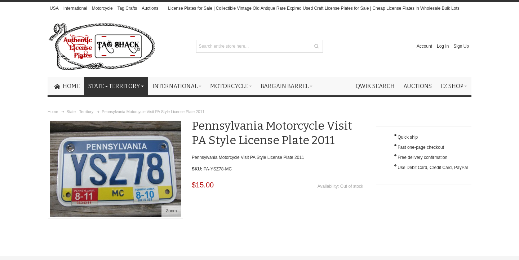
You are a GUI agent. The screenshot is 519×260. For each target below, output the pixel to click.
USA (54, 8)
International (75, 8)
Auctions (150, 8)
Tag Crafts (127, 8)
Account (424, 46)
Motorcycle (102, 8)
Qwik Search (375, 86)
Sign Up (461, 46)
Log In (443, 46)
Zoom (171, 210)
